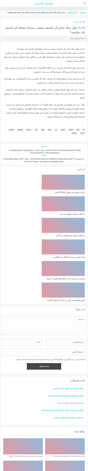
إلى (78, 130)
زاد (56, 130)
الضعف (70, 130)
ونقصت (74, 133)
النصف (62, 130)
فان (36, 130)
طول (42, 130)
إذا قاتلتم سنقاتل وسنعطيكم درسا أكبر (68, 353)
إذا (83, 130)
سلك (49, 130)
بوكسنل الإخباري (44, 3)
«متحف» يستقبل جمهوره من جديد (70, 338)
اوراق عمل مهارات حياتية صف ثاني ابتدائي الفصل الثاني (62, 345)
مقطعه (11, 130)
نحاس (82, 133)
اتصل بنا (37, 457)
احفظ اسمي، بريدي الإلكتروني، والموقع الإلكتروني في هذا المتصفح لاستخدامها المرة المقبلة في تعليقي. (49, 295)
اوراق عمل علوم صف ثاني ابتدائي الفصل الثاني (65, 331)
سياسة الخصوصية (49, 457)
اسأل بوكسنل (79, 22)
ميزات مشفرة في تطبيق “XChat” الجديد (68, 324)
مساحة (28, 130)
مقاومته (20, 130)
